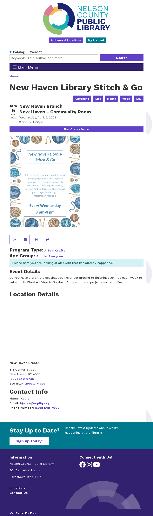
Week (126, 98)
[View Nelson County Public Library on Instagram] (90, 466)
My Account (96, 40)
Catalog (19, 52)
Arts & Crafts (54, 250)
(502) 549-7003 (47, 408)
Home (14, 76)
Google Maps (34, 383)
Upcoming (82, 98)
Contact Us (19, 493)
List (98, 98)
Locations (17, 488)
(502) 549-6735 (22, 379)
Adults (41, 256)
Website (36, 52)
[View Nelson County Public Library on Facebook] (83, 466)
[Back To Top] (76, 513)
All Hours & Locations (66, 40)
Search (121, 58)
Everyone (56, 256)
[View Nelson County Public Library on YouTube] (96, 466)
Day (138, 98)
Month (111, 98)
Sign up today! (29, 441)
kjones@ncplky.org (35, 403)
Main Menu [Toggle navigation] (25, 67)
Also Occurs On (76, 129)
